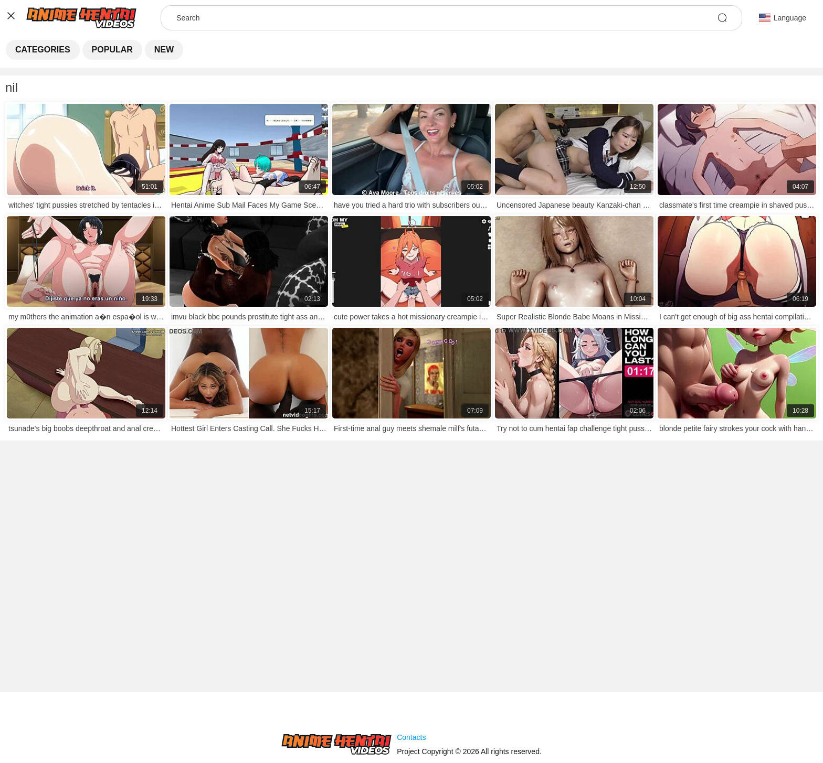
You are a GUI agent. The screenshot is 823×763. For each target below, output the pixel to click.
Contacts (411, 737)
